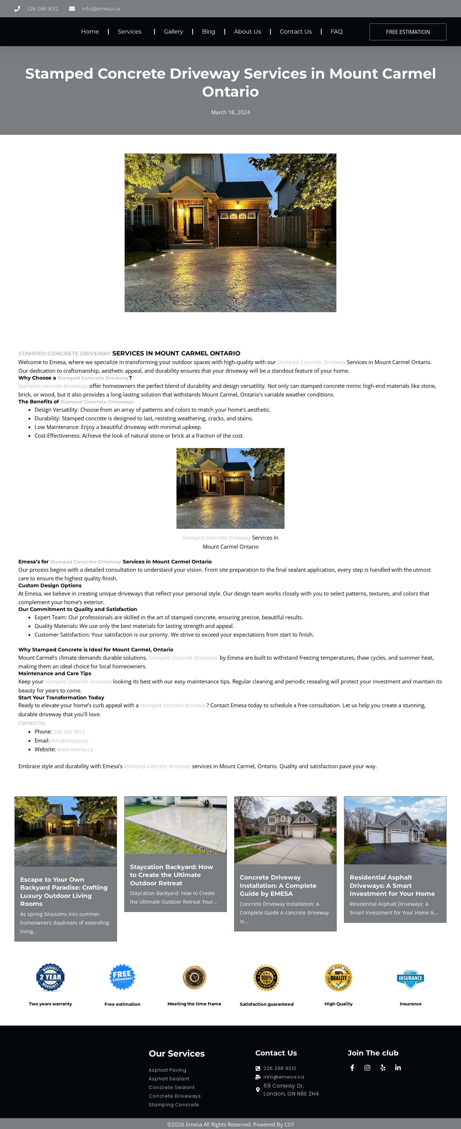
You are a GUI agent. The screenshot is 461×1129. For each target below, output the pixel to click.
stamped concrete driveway (79, 681)
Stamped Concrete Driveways (99, 401)
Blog (208, 31)
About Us (247, 31)
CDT (289, 1122)
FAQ (337, 31)
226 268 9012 (71, 730)
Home (90, 31)
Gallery (173, 31)
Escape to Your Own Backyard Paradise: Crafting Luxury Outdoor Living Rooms (61, 890)
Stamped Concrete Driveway (71, 353)
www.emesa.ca (76, 747)
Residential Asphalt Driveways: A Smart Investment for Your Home (395, 884)
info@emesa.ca (70, 739)
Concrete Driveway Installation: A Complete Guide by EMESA (280, 884)
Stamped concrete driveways (54, 385)
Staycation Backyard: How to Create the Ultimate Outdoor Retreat (175, 874)
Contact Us (296, 31)
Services (131, 31)
